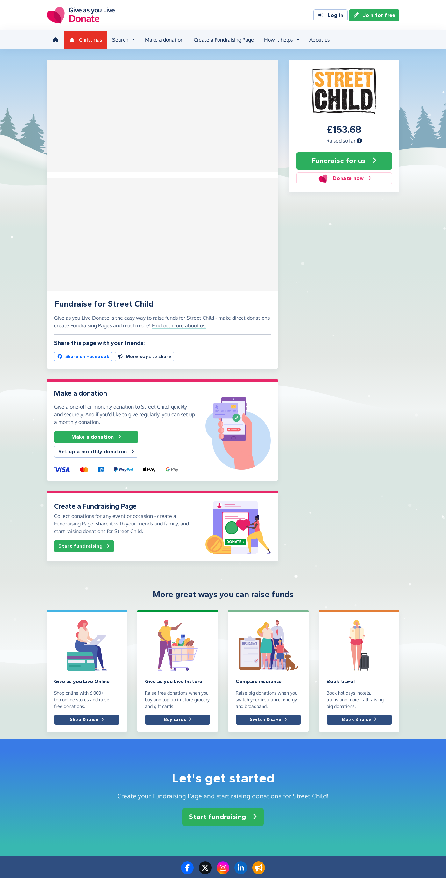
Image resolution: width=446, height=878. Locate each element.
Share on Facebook (83, 192)
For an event (150, 760)
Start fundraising (84, 381)
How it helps (241, 792)
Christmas (84, 39)
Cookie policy (332, 792)
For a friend (149, 750)
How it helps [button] (277, 39)
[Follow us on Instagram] (223, 707)
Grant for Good (243, 802)
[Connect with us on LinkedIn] (240, 707)
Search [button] (120, 39)
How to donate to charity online (260, 771)
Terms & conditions (339, 771)
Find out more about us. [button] (179, 161)
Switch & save (268, 555)
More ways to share (144, 192)
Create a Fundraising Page (223, 39)
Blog (51, 771)
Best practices (333, 750)
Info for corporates (66, 760)
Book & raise (359, 555)
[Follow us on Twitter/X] (205, 707)
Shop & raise (87, 555)
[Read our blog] (258, 707)
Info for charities (64, 750)
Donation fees (333, 739)
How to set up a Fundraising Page (262, 760)
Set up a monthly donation (96, 287)
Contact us (57, 792)
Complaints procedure (341, 760)
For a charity (150, 739)
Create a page (242, 739)
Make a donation (163, 39)
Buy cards (177, 555)
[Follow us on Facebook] (187, 707)
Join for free (374, 15)
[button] (359, 140)
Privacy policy (333, 781)
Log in (330, 15)
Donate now (344, 177)
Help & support (62, 781)
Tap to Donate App (247, 781)
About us (319, 39)
